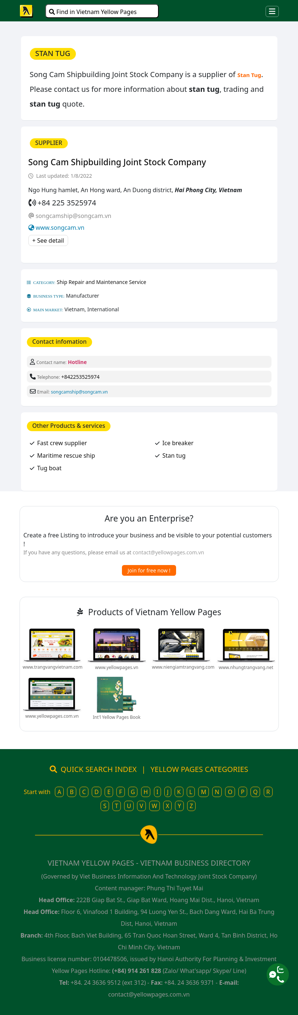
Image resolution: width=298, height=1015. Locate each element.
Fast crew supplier (62, 443)
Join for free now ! (149, 570)
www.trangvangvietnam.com (53, 667)
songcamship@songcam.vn (74, 216)
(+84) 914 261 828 (136, 971)
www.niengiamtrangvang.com (183, 667)
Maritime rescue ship (66, 455)
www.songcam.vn (60, 228)
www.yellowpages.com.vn (52, 716)
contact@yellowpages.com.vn (168, 552)
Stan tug (174, 455)
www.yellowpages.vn (116, 667)
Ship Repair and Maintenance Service (101, 281)
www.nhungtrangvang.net (246, 667)
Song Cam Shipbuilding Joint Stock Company (117, 162)
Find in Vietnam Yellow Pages (93, 12)
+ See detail (48, 240)
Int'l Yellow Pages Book (116, 717)
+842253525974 (80, 376)
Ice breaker (178, 443)
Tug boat (49, 468)
